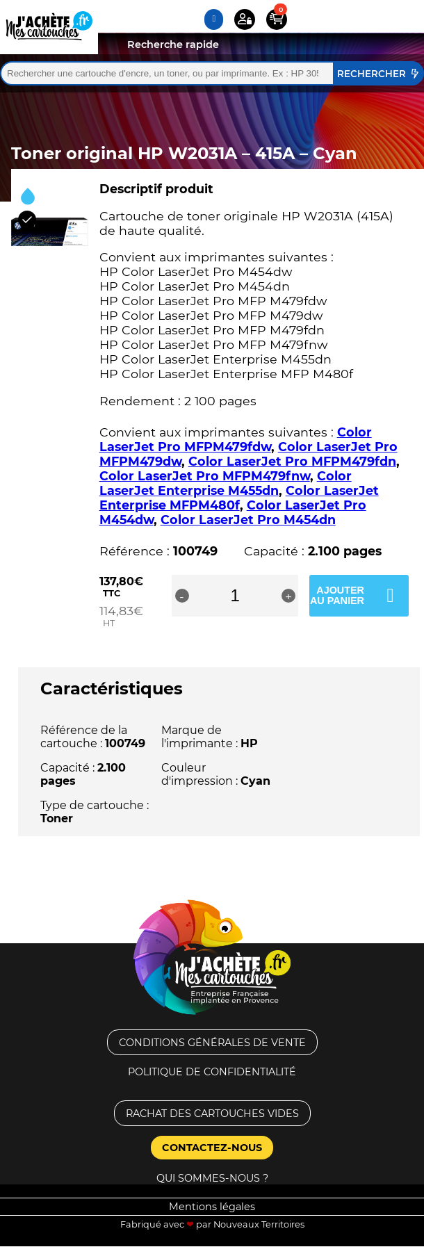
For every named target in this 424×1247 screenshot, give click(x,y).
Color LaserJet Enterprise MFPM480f (239, 497)
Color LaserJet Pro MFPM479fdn (292, 461)
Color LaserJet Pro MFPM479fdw (235, 439)
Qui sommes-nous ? (212, 1178)
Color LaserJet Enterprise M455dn (225, 483)
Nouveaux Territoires (258, 1224)
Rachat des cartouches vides (212, 1113)
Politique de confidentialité (212, 1072)
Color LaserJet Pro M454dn (248, 519)
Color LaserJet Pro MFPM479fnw (204, 475)
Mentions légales (212, 1206)
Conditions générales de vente (212, 1042)
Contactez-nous (212, 1147)
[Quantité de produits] (235, 596)
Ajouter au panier (337, 595)
